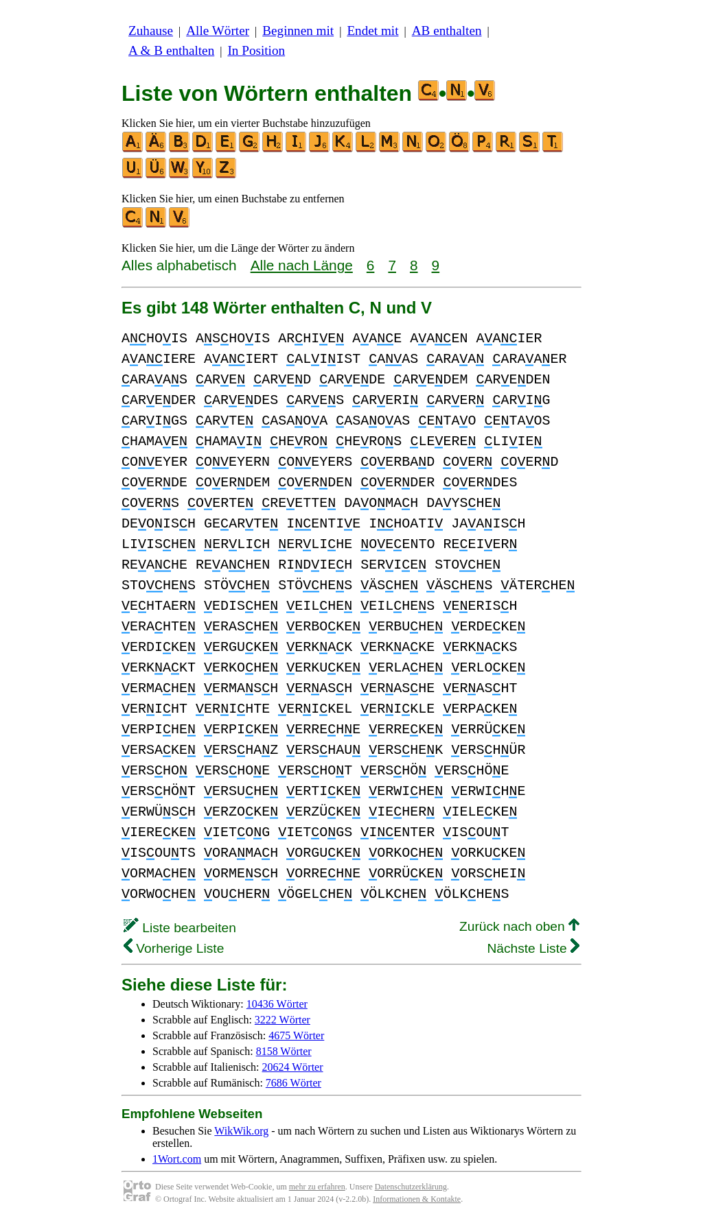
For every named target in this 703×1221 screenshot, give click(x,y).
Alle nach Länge (302, 265)
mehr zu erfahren (317, 1187)
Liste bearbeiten (180, 928)
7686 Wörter (293, 1083)
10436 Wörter (277, 1004)
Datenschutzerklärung (411, 1187)
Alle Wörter (217, 30)
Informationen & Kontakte (417, 1199)
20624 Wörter (292, 1067)
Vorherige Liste (174, 948)
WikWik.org (241, 1131)
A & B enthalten (171, 50)
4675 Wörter (296, 1035)
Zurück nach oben (519, 926)
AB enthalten (447, 30)
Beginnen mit (298, 30)
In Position (256, 50)
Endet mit (372, 30)
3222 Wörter (282, 1020)
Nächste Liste (533, 948)
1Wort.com (176, 1159)
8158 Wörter (284, 1051)
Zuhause (150, 30)
